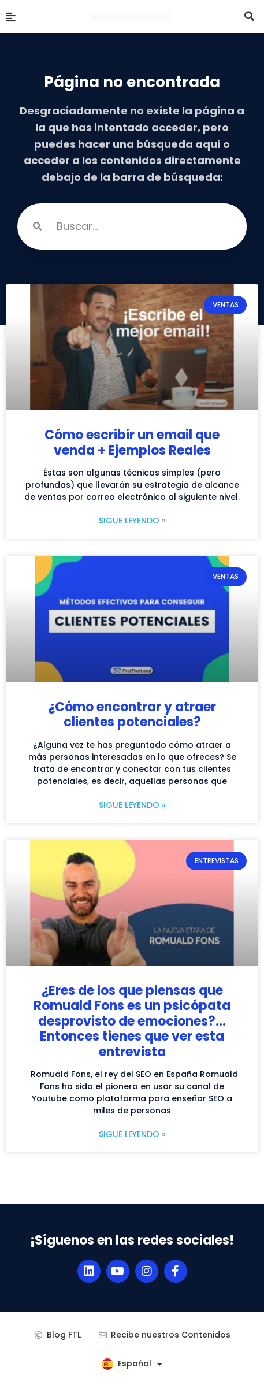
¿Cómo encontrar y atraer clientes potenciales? (132, 714)
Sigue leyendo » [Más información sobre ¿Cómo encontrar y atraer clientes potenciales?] (132, 805)
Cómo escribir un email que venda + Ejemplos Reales (132, 442)
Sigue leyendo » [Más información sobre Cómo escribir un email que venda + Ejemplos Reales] (132, 520)
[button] (249, 16)
